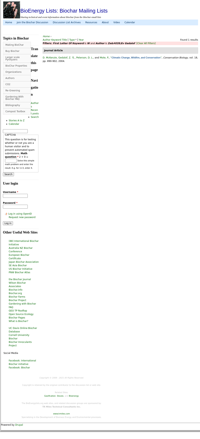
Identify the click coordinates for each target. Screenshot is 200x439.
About (105, 22)
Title (64, 40)
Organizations (13, 72)
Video (116, 22)
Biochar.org (15, 293)
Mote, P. (104, 57)
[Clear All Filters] (146, 43)
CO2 (7, 84)
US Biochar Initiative (20, 269)
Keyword (56, 40)
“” (136, 57)
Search (35, 117)
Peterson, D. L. (84, 57)
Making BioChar (14, 45)
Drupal (19, 425)
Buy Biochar (12, 51)
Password (10, 203)
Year (81, 40)
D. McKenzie (50, 57)
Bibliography (12, 105)
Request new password (22, 217)
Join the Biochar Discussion (32, 22)
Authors (10, 78)
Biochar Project (17, 300)
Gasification (50, 396)
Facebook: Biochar (19, 367)
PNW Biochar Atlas (19, 272)
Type (72, 40)
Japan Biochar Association (24, 262)
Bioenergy (74, 396)
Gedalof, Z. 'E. (66, 57)
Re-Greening (12, 90)
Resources (91, 22)
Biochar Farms (17, 296)
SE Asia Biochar (18, 265)
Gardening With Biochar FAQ (14, 97)
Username (10, 192)
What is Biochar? (18, 321)
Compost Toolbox (15, 111)
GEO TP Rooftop (18, 310)
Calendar (130, 22)
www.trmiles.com (61, 414)
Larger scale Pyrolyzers (12, 58)
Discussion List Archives (67, 22)
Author (46, 40)
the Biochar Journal (20, 279)
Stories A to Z (17, 120)
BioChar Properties (16, 65)
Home (8, 22)
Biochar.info (15, 289)
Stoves (60, 396)
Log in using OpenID (20, 213)
